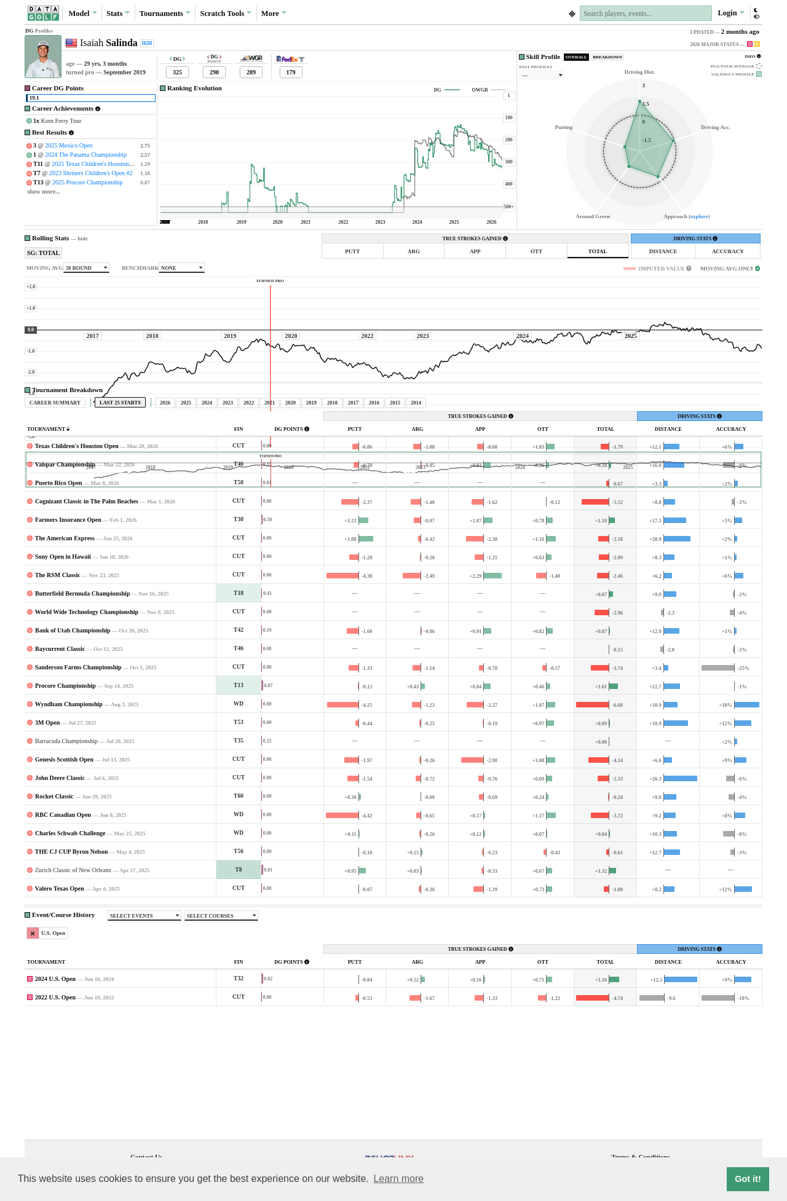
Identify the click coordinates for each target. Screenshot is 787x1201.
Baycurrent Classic (60, 763)
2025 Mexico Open (68, 145)
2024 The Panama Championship (86, 154)
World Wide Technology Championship (86, 726)
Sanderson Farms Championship (78, 782)
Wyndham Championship (69, 819)
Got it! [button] (748, 1179)
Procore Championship (65, 800)
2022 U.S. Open (55, 1112)
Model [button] (82, 13)
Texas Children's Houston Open (77, 560)
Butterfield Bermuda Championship (82, 708)
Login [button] (731, 13)
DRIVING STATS (695, 239)
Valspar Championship (65, 579)
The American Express (65, 653)
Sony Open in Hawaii (63, 671)
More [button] (274, 13)
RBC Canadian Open (63, 929)
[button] (756, 13)
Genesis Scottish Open (64, 874)
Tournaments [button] (165, 13)
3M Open (47, 837)
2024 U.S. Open (55, 1093)
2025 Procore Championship (87, 182)
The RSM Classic (58, 690)
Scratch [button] (225, 13)
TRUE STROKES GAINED (475, 239)
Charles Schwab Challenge (70, 948)
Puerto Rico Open (58, 597)
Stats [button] (118, 13)
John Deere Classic (60, 892)
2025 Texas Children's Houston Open (97, 163)
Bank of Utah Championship (73, 745)
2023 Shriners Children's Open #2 (91, 173)
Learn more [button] (398, 1178)
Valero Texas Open (59, 1003)
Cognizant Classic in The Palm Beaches (86, 616)
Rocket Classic (54, 911)
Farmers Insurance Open (68, 634)
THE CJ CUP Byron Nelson (71, 966)
